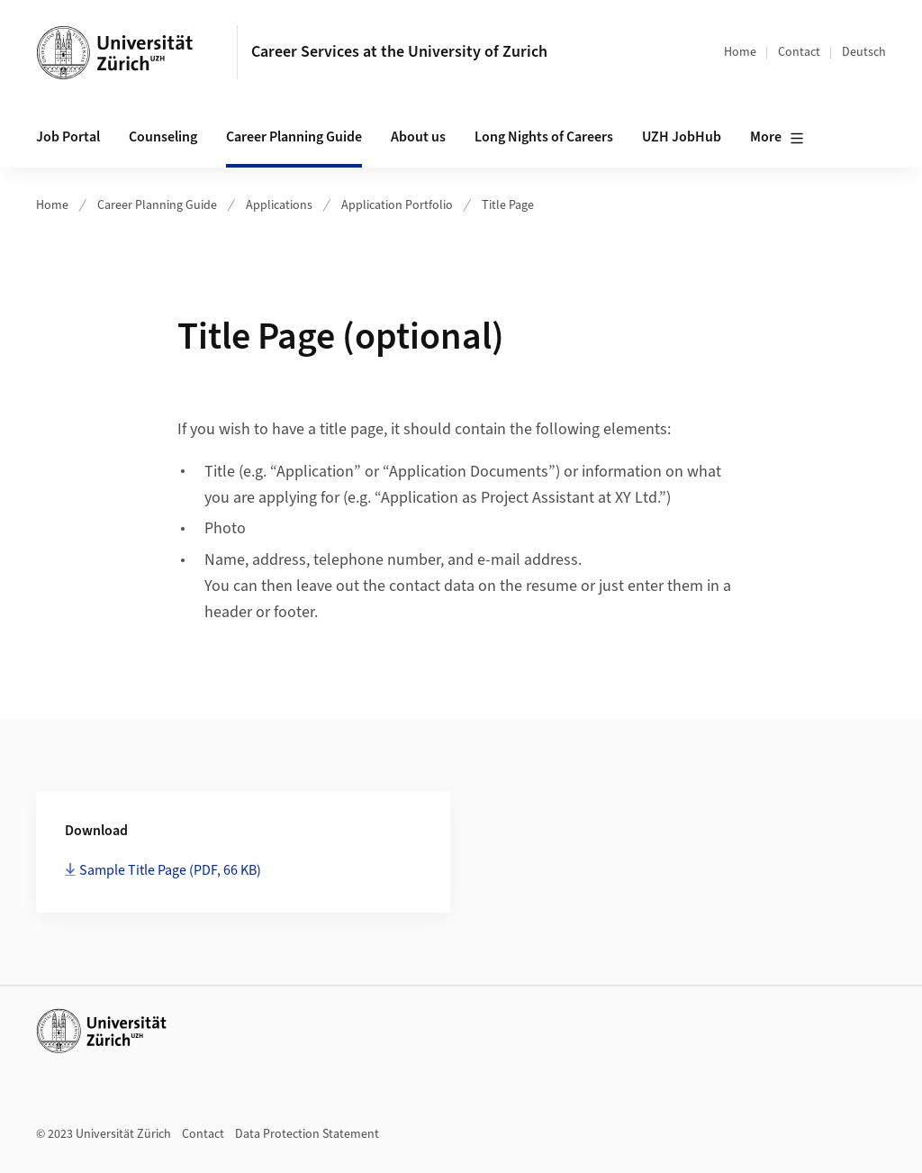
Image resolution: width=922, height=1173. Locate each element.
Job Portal (68, 137)
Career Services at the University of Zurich (399, 52)
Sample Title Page (170, 870)
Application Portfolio (397, 205)
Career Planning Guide (157, 205)
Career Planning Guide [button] (294, 137)
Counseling (163, 137)
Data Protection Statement (307, 1134)
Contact (799, 52)
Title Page (508, 205)
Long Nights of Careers (544, 137)
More (777, 138)
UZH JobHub (681, 137)
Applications (279, 205)
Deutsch (864, 52)
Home (740, 52)
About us (418, 137)
